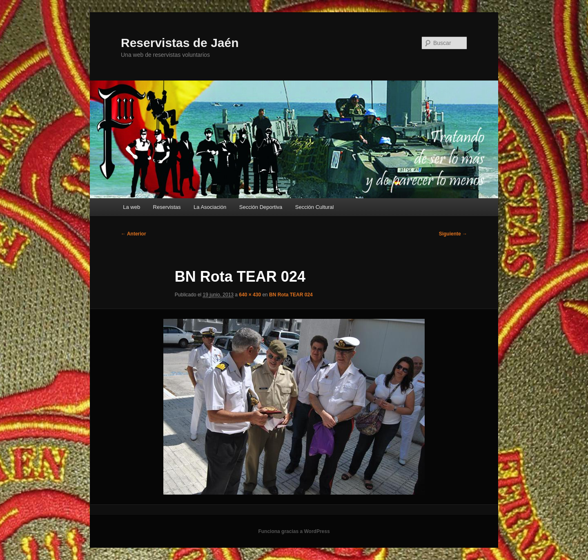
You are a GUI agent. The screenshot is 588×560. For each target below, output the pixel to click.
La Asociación (210, 207)
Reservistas (167, 207)
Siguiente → (453, 234)
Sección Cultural (314, 207)
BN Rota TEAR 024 (291, 295)
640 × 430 (250, 295)
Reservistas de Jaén (180, 42)
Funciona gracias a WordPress (294, 531)
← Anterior (133, 234)
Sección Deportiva (261, 207)
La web (131, 207)
